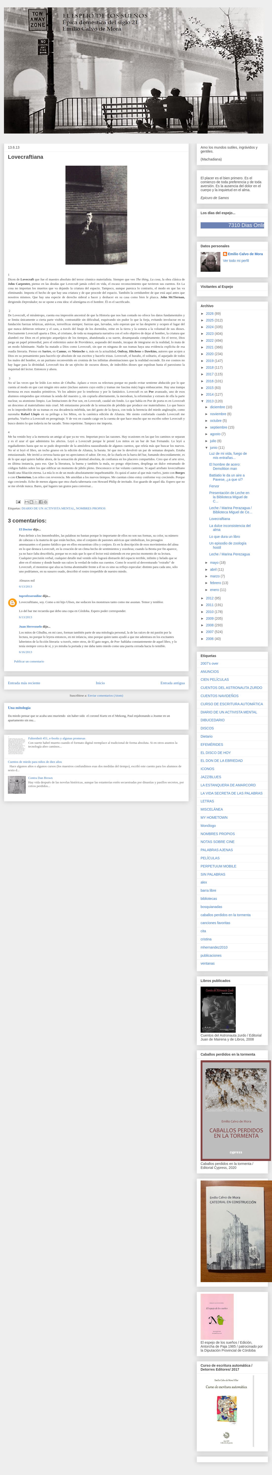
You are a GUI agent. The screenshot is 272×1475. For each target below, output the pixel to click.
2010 (210, 612)
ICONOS (207, 769)
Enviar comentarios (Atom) (105, 695)
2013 (210, 401)
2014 (210, 394)
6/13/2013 (25, 586)
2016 (210, 381)
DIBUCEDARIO (213, 720)
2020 (210, 354)
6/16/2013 (25, 652)
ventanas (208, 963)
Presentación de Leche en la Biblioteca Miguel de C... (229, 497)
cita (203, 931)
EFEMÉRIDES (212, 745)
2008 (210, 625)
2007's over (209, 663)
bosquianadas (211, 907)
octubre (216, 421)
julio (213, 441)
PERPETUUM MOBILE (218, 866)
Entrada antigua (173, 683)
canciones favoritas (215, 923)
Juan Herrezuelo (30, 626)
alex (204, 882)
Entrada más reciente (24, 683)
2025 (210, 320)
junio (214, 448)
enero (215, 590)
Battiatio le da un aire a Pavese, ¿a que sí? (227, 477)
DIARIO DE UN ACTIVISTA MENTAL (47, 508)
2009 (210, 618)
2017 (210, 374)
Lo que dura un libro (224, 537)
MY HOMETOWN (214, 817)
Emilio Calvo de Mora (245, 254)
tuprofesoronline (30, 596)
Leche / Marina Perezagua (229, 554)
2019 (210, 361)
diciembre (218, 407)
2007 (210, 632)
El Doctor (25, 529)
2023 (210, 334)
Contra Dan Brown (40, 778)
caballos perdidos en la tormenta (226, 915)
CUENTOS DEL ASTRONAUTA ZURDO (231, 688)
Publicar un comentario (29, 661)
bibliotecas (209, 899)
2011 (210, 605)
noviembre (218, 414)
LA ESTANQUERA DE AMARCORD (228, 785)
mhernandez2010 (214, 947)
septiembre (219, 427)
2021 (210, 347)
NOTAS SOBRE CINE (217, 842)
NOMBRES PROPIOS (91, 508)
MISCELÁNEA (212, 809)
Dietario (206, 736)
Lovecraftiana (219, 519)
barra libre (208, 890)
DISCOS (207, 728)
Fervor (214, 486)
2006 (210, 639)
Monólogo (208, 826)
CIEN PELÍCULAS (215, 679)
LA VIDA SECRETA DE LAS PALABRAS (232, 793)
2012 (210, 598)
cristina (206, 939)
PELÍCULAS (210, 858)
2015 (210, 388)
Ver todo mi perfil (236, 261)
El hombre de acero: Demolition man (224, 466)
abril (213, 569)
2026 (210, 314)
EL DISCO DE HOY (216, 753)
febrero (216, 583)
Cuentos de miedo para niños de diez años (35, 762)
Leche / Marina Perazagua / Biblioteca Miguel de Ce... (230, 510)
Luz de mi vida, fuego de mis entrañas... (228, 456)
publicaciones (211, 955)
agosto (215, 434)
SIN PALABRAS (213, 874)
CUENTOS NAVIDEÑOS (220, 696)
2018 (210, 367)
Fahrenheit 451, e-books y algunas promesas (56, 738)
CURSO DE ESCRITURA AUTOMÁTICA (232, 704)
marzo (215, 576)
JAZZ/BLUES (211, 777)
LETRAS (207, 801)
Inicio (100, 683)
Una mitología (19, 707)
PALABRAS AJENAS (217, 850)
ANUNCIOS (210, 672)
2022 (210, 340)
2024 (210, 327)
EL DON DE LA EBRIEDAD (222, 761)
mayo (214, 563)
